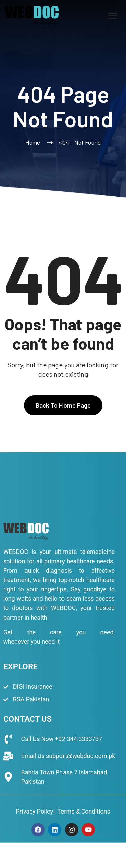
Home (34, 142)
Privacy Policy (34, 811)
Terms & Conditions (83, 811)
